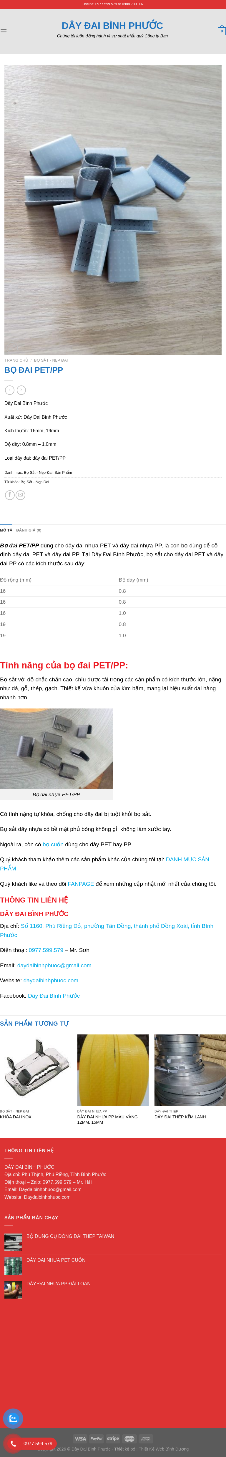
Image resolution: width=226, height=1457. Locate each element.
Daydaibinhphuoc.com (47, 1197)
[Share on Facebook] (10, 495)
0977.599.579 (46, 950)
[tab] (6, 530)
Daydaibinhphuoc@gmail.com (50, 1189)
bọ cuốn (53, 844)
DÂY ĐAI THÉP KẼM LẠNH (180, 1117)
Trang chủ (16, 360)
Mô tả (6, 530)
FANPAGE (81, 884)
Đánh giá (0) (28, 530)
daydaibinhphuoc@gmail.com (54, 965)
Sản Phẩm (63, 472)
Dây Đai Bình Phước (112, 25)
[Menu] (3, 31)
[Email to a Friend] (20, 495)
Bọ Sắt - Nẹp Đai (51, 360)
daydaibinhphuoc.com (51, 980)
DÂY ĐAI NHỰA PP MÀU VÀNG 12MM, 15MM (107, 1120)
